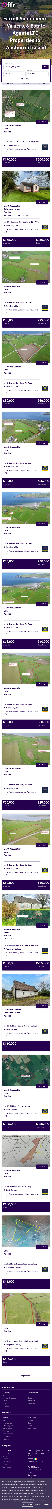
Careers (5, 1456)
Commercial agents (9, 1398)
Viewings (6, 1431)
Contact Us (6, 1461)
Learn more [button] (30, 1499)
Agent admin (32, 1401)
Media (5, 1464)
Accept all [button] (27, 1504)
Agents (5, 1395)
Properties (31, 1403)
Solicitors (6, 1406)
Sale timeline (32, 1398)
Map (42, 83)
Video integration (8, 1426)
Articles (5, 1459)
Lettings (30, 1426)
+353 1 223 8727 (40, 1462)
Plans (30, 1395)
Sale (29, 1423)
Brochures (6, 1436)
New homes (32, 1428)
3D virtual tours (8, 1423)
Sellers (5, 1401)
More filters (26, 79)
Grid (26, 83)
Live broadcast (7, 1428)
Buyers (5, 1403)
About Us (6, 1453)
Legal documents (8, 1434)
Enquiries (6, 1439)
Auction (30, 1420)
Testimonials (7, 1467)
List (10, 83)
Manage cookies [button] (42, 1504)
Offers (5, 1420)
